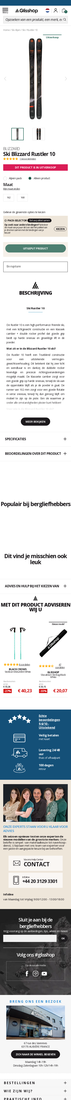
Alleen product (42, 178)
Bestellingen (19, 1083)
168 (22, 197)
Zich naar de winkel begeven (35, 1054)
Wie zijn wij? (18, 1091)
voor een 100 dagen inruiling (35, 2)
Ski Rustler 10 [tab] (35, 308)
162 (8, 197)
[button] (35, 439)
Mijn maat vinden (11, 188)
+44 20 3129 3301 (39, 881)
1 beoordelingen (28, 158)
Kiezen (60, 229)
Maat (8, 184)
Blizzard (11, 148)
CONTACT (36, 864)
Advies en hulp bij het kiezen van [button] (35, 586)
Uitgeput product (35, 248)
